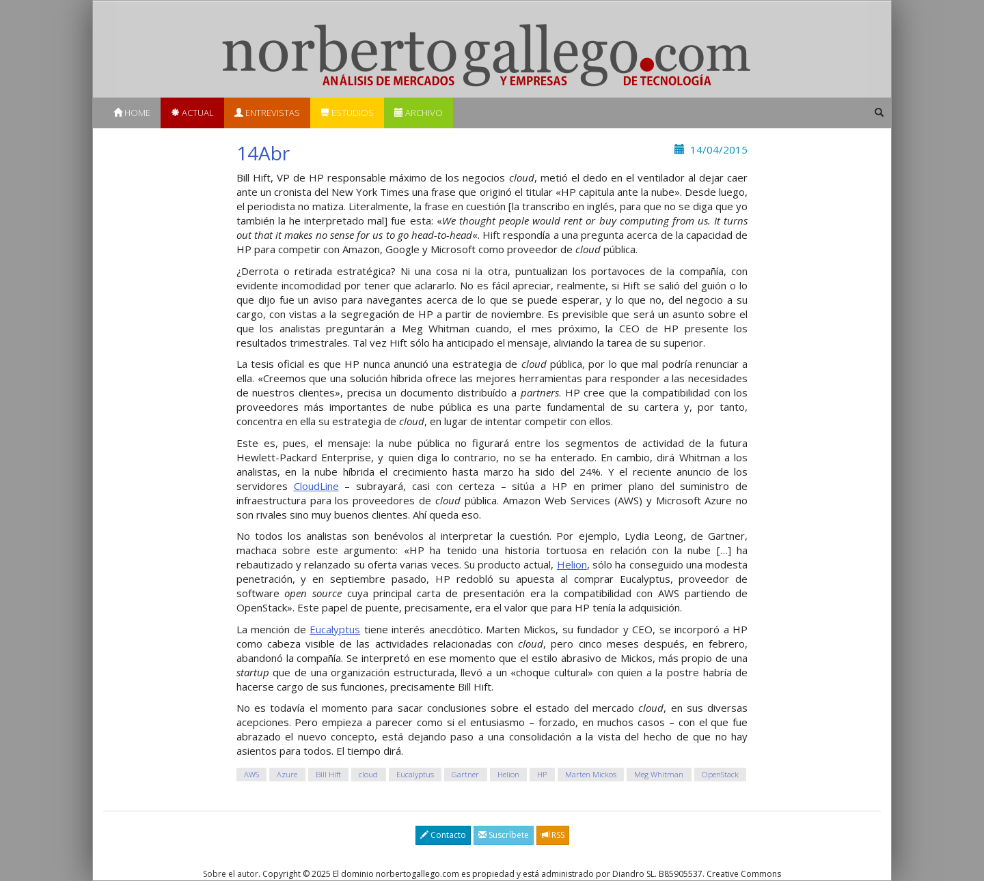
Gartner (465, 774)
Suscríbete (503, 835)
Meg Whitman (658, 774)
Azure (287, 774)
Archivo (418, 112)
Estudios (347, 112)
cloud (368, 774)
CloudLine (316, 486)
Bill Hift (328, 774)
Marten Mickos (590, 774)
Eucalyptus (335, 629)
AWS (251, 774)
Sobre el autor (230, 874)
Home (131, 112)
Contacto (443, 835)
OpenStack (720, 774)
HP (542, 774)
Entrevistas (267, 112)
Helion (572, 564)
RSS (552, 835)
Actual (192, 112)
